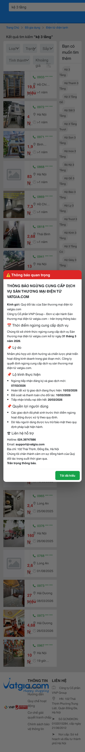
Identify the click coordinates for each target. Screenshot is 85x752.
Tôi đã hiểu (67, 475)
